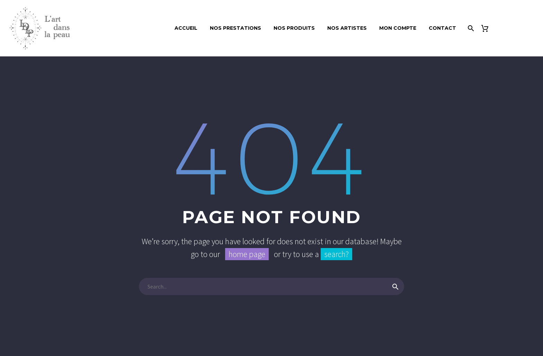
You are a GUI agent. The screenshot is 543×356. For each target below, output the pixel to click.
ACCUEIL (186, 28)
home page (247, 254)
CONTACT (442, 28)
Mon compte (397, 28)
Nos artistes (347, 28)
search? (336, 254)
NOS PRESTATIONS (235, 28)
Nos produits (294, 28)
